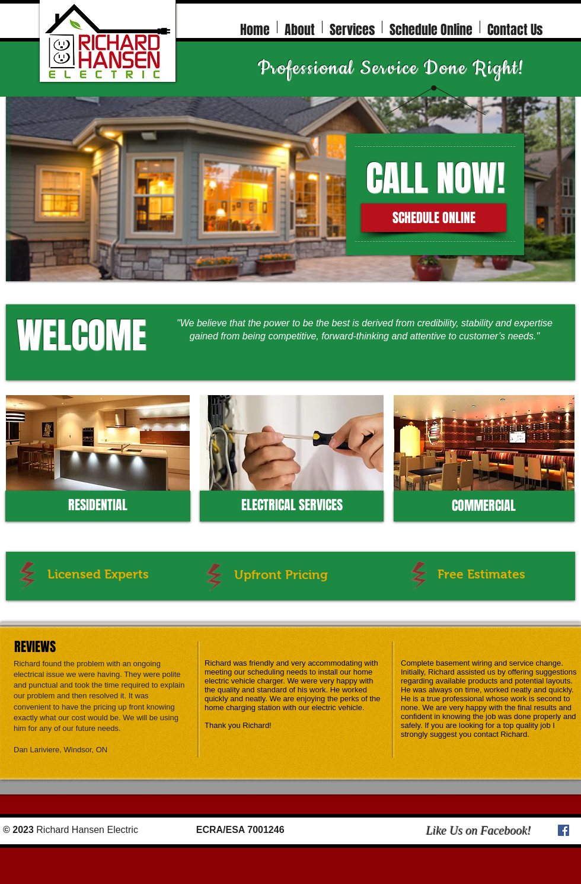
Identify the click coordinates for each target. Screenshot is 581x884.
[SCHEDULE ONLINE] (433, 217)
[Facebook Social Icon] (563, 830)
